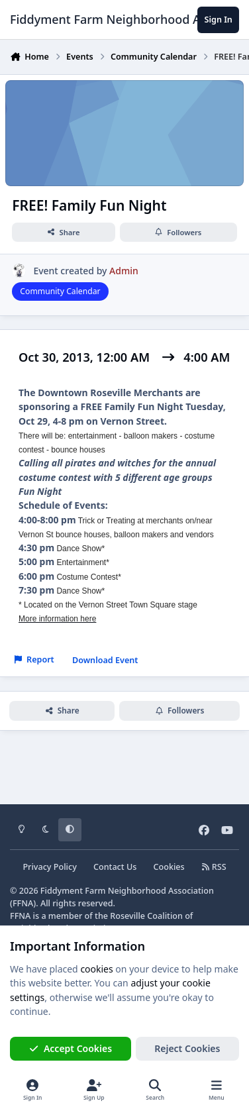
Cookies (169, 866)
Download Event (105, 660)
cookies (96, 969)
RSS (213, 866)
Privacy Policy (49, 866)
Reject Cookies (187, 1048)
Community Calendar (60, 291)
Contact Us (114, 866)
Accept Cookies (71, 1048)
